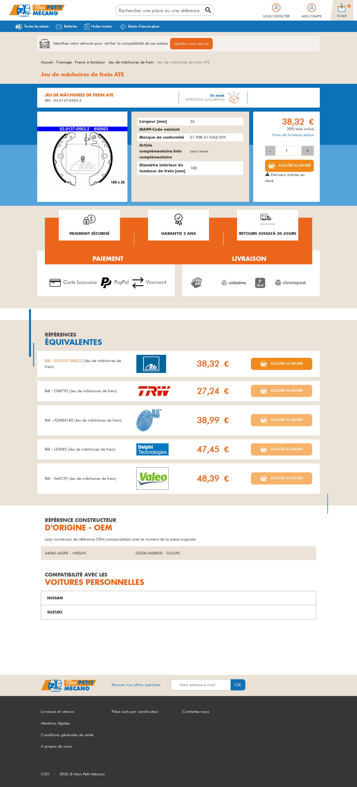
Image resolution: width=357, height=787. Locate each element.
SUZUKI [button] (54, 612)
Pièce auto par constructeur (135, 711)
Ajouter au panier (294, 165)
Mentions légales (55, 723)
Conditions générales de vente (67, 734)
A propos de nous (56, 746)
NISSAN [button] (55, 598)
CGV (45, 774)
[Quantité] (288, 150)
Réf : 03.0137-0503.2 (64, 360)
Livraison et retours (57, 711)
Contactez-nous (195, 711)
